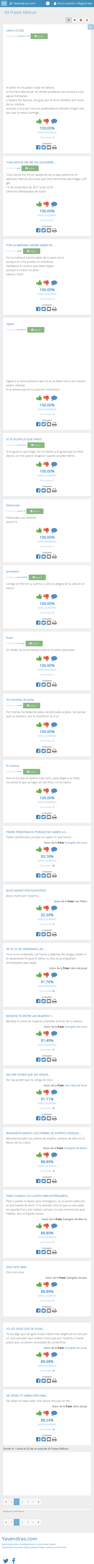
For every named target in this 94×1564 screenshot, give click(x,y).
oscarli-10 (21, 511)
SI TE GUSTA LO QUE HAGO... (25, 439)
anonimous (22, 445)
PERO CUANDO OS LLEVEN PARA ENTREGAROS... (38, 1196)
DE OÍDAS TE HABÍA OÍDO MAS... (27, 1395)
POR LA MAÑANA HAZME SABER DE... (30, 245)
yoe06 (19, 251)
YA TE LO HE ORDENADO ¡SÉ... (25, 949)
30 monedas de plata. (20, 699)
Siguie (10, 324)
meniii (19, 705)
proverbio (12, 571)
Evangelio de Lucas (76, 842)
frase (9, 637)
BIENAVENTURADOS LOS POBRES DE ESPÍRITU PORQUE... (43, 1133)
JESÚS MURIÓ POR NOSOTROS (26, 890)
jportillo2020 (22, 577)
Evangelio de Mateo (75, 1148)
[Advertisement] (32, 62)
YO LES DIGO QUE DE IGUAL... (25, 1329)
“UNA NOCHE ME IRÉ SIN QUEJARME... (31, 162)
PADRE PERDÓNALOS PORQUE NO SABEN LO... (36, 832)
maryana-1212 (23, 36)
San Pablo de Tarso (76, 1085)
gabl (19, 168)
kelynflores (21, 329)
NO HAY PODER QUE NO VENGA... (28, 1074)
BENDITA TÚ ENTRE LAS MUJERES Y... (30, 1016)
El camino (12, 766)
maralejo (21, 643)
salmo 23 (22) (15, 30)
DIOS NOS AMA (16, 1267)
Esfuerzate (13, 505)
